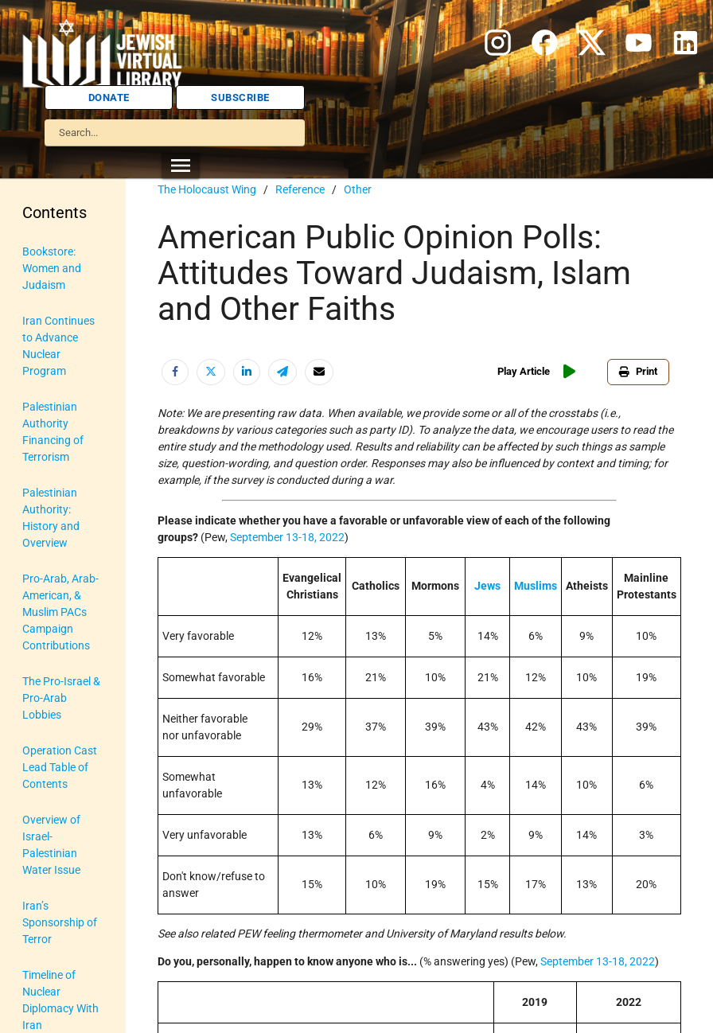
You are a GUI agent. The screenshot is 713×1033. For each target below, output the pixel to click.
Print (638, 371)
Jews (487, 585)
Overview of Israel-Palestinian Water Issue (51, 844)
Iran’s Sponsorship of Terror (59, 922)
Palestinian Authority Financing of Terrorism (53, 431)
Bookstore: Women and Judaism (51, 268)
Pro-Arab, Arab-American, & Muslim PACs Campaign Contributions (60, 612)
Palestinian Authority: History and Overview (51, 517)
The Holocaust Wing (207, 189)
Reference (300, 189)
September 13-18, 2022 (287, 537)
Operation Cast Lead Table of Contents (59, 767)
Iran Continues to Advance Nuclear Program (58, 345)
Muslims (535, 585)
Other (358, 189)
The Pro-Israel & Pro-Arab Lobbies (61, 698)
